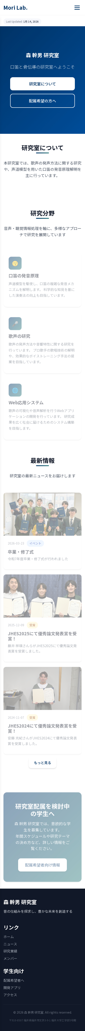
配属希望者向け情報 (42, 867)
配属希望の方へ (42, 100)
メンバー (10, 958)
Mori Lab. (15, 7)
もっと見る (42, 762)
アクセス (10, 994)
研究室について (42, 83)
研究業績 (10, 951)
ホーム (8, 936)
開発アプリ (12, 987)
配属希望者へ (13, 980)
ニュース (10, 943)
